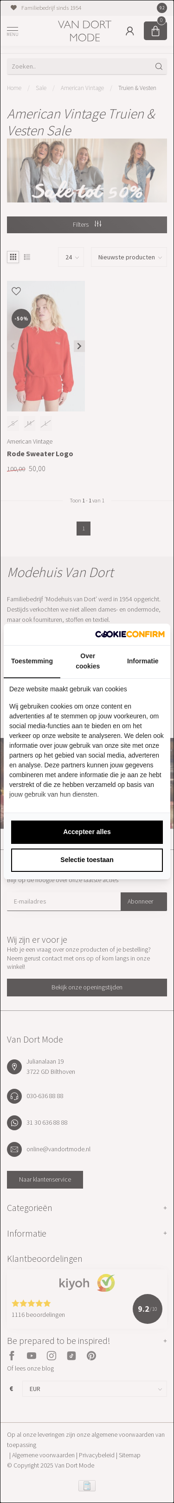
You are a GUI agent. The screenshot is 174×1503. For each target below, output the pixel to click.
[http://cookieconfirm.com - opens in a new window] (130, 634)
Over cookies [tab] (88, 661)
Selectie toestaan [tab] (86, 859)
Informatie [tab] (143, 661)
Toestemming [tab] (32, 661)
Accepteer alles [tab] (87, 831)
